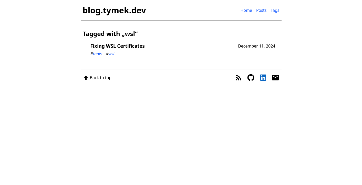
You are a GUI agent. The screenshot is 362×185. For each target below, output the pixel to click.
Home (246, 10)
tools (97, 54)
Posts (261, 10)
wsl (112, 54)
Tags (275, 10)
